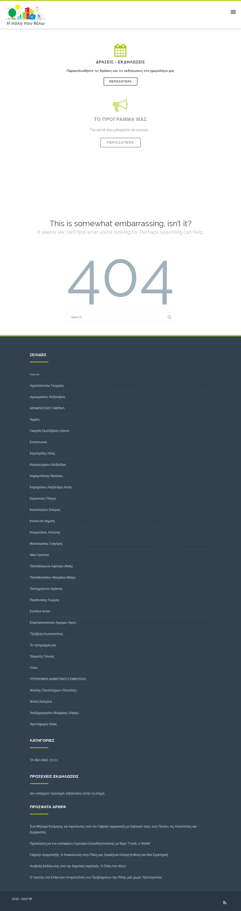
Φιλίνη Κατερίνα (41, 701)
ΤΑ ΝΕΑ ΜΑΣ (39, 760)
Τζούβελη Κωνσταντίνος (46, 634)
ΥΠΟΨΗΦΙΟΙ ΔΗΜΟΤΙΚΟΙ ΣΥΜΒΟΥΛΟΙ (58, 679)
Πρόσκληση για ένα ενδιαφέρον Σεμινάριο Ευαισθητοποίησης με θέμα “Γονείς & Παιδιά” (90, 843)
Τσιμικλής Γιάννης (42, 656)
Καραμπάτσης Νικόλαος (46, 476)
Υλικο (34, 668)
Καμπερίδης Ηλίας (42, 453)
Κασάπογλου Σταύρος (45, 510)
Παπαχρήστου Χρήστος (46, 589)
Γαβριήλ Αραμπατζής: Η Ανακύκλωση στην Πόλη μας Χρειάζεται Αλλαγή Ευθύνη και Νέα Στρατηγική (99, 855)
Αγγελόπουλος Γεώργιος (47, 386)
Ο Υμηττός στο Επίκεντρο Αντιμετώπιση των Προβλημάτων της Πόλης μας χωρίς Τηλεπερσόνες (96, 877)
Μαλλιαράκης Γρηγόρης (46, 543)
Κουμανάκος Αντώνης (45, 532)
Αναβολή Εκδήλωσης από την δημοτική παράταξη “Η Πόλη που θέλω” (78, 866)
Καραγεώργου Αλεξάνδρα (48, 465)
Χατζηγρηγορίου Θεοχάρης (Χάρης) (54, 713)
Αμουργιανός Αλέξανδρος (47, 397)
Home (34, 374)
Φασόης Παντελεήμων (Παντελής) (53, 690)
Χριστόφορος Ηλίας (43, 724)
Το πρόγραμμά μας (43, 645)
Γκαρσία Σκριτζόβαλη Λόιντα (49, 431)
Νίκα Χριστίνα (39, 555)
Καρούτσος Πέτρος (43, 498)
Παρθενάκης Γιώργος (44, 600)
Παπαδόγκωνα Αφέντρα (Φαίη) (51, 566)
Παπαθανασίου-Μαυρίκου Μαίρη (53, 577)
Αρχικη (34, 419)
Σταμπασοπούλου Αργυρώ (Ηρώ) (53, 622)
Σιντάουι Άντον (40, 611)
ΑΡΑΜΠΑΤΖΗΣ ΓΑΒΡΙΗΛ (47, 408)
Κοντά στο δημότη (42, 521)
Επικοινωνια (38, 442)
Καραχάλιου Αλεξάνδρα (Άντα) (51, 487)
